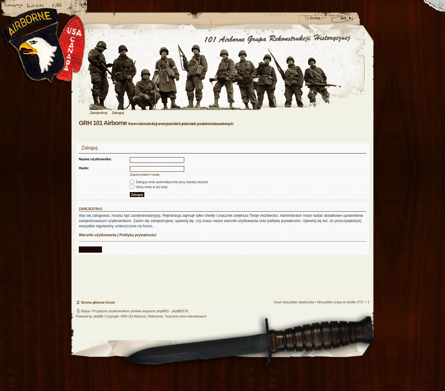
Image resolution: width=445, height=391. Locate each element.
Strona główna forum (222, 70)
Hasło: (84, 168)
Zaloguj (118, 113)
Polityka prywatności (138, 235)
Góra (361, 264)
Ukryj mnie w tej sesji (148, 187)
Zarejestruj (98, 113)
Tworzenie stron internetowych (185, 316)
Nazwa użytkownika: (95, 159)
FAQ (57, 6)
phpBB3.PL (180, 311)
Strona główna (14, 6)
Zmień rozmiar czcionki (35, 6)
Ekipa (85, 311)
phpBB (98, 316)
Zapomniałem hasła (144, 174)
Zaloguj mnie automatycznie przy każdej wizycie (169, 182)
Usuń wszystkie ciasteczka (294, 302)
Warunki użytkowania (98, 235)
